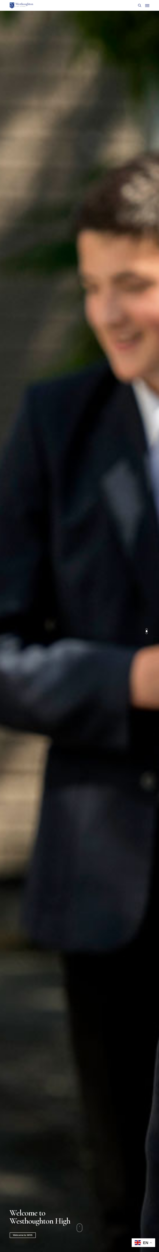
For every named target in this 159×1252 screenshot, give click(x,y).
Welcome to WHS (23, 1235)
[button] (147, 5)
